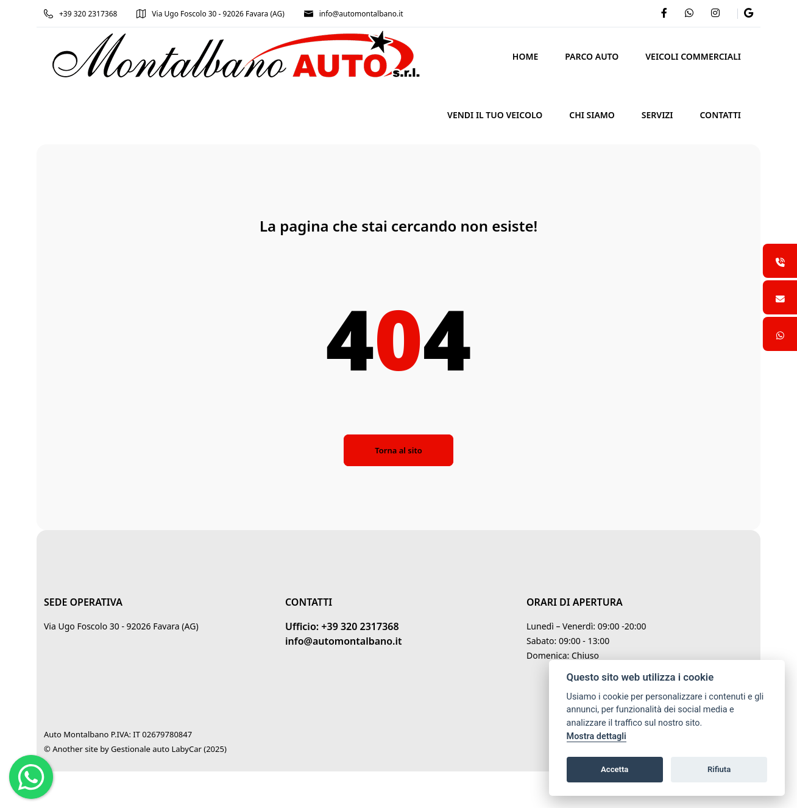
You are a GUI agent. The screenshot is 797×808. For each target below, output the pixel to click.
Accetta (614, 769)
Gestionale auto (140, 748)
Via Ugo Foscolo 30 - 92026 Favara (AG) (210, 14)
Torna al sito (398, 450)
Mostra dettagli (596, 736)
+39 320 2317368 (80, 14)
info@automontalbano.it (353, 14)
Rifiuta (719, 769)
